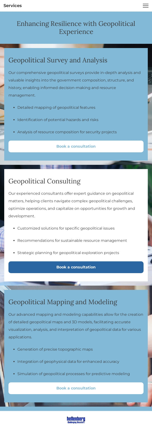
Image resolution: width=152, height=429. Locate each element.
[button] (145, 5)
